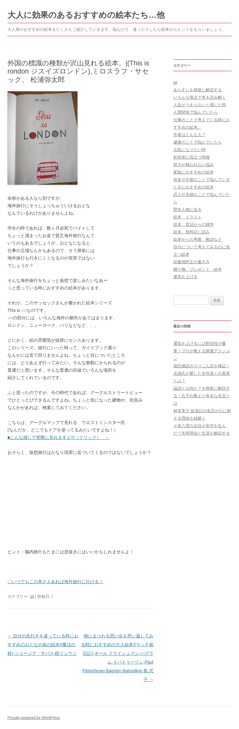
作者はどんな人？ (189, 134)
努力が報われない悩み (193, 164)
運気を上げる (185, 276)
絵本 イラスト (187, 217)
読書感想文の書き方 (191, 262)
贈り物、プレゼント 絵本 (197, 269)
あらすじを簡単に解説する (197, 90)
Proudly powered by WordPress (33, 718)
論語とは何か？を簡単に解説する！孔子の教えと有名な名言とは (201, 396)
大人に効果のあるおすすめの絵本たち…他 (86, 15)
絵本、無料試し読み (191, 232)
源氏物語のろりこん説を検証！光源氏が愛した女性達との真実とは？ (201, 373)
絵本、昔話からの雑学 (193, 224)
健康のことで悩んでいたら (197, 142)
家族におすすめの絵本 (193, 172)
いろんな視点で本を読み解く (199, 97)
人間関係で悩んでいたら (195, 112)
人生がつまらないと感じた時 (199, 104)
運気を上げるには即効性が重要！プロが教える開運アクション (201, 351)
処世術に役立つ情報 (191, 157)
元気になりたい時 (189, 149)
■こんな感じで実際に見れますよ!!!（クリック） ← (58, 437)
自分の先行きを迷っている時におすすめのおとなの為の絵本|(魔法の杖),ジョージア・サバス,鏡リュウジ (42, 644)
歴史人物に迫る (187, 209)
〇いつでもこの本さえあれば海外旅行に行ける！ (55, 581)
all (32, 596)
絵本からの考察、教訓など (197, 239)
